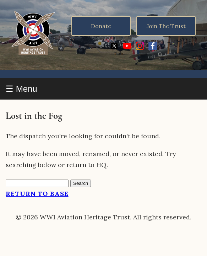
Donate (101, 26)
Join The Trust (166, 26)
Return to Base (37, 194)
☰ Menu (21, 89)
